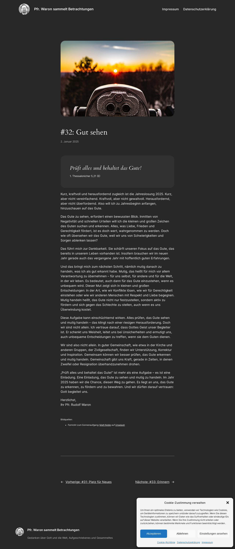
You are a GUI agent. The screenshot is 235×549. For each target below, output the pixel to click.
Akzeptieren (153, 533)
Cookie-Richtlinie (166, 542)
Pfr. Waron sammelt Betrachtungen (64, 9)
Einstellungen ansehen (213, 533)
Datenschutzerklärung (188, 542)
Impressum (207, 542)
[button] (227, 502)
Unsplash (120, 425)
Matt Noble (105, 425)
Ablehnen (182, 533)
